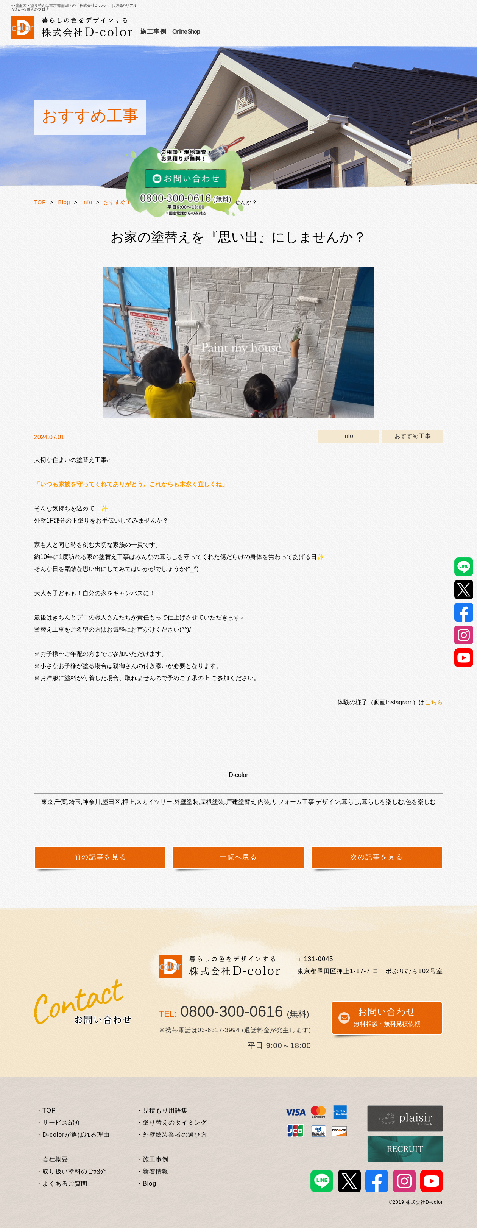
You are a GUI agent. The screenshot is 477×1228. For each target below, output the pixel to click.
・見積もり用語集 (162, 1110)
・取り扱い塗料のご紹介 (71, 1171)
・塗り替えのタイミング (171, 1122)
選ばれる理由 (205, 31)
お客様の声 (247, 31)
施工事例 (283, 31)
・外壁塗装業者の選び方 (171, 1134)
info (88, 202)
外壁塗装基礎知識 (328, 31)
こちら (434, 702)
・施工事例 (152, 1159)
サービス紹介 (160, 31)
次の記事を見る (376, 857)
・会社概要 (52, 1159)
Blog (64, 202)
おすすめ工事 (120, 202)
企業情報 (374, 31)
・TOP (46, 1110)
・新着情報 (152, 1171)
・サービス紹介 (58, 1122)
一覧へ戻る (238, 857)
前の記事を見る (100, 857)
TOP (40, 202)
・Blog (146, 1183)
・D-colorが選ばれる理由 (73, 1134)
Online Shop (406, 31)
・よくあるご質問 (61, 1183)
